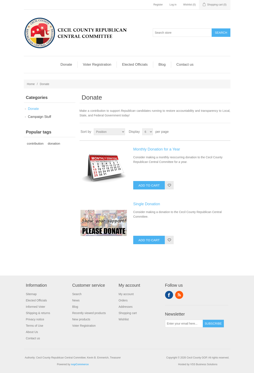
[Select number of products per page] (147, 131)
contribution (35, 143)
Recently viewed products (89, 313)
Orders (123, 300)
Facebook (169, 295)
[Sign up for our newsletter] (184, 323)
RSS (179, 295)
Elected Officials (135, 65)
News (76, 300)
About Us (32, 332)
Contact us (185, 65)
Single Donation (146, 204)
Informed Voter (35, 306)
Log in (172, 4)
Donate (66, 65)
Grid (219, 131)
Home (31, 84)
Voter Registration (97, 65)
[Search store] (182, 32)
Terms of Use (34, 325)
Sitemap (31, 294)
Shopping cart (128, 313)
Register (158, 4)
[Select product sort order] (109, 131)
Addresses (126, 306)
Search (77, 294)
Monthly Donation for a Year (156, 149)
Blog (162, 65)
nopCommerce (80, 364)
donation (54, 143)
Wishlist (124, 319)
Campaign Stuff (39, 117)
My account (126, 294)
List (226, 131)
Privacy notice (35, 319)
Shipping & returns (38, 313)
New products (81, 319)
